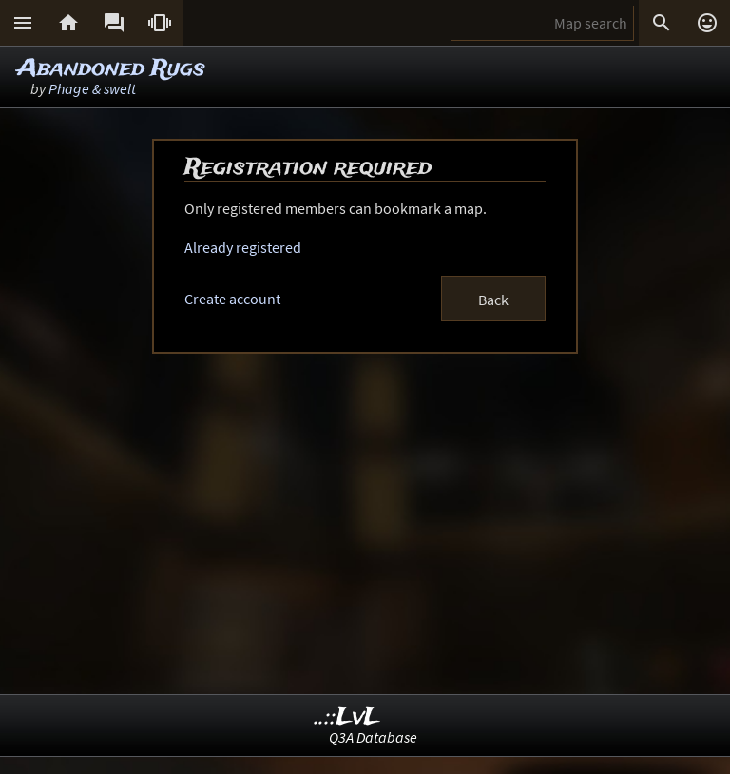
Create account (232, 298)
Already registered (242, 247)
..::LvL (347, 717)
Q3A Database (373, 736)
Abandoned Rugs (111, 69)
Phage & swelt (92, 88)
